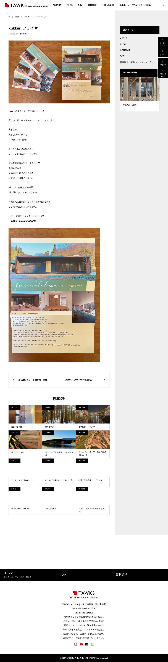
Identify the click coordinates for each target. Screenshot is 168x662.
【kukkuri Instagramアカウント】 (25, 221)
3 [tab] (139, 98)
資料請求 (92, 5)
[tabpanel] (139, 94)
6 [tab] (146, 98)
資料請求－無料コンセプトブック (136, 62)
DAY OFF (24, 34)
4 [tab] (141, 98)
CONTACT (125, 50)
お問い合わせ (107, 5)
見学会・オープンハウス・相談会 (135, 5)
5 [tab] (143, 98)
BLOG (70, 5)
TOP (122, 56)
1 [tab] (134, 98)
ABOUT (123, 38)
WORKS (57, 5)
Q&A (80, 5)
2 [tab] (136, 98)
